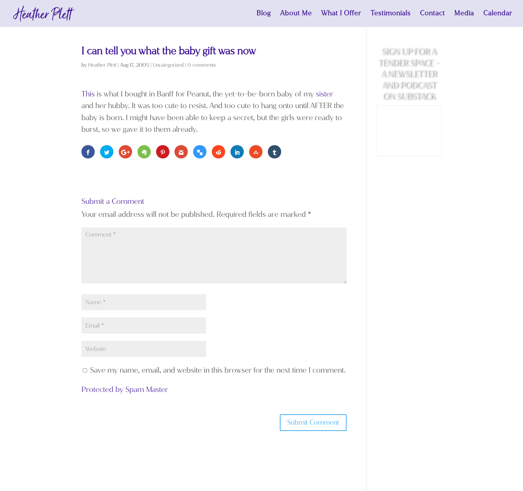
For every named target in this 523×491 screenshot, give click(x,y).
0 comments (201, 65)
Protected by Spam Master (124, 389)
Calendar (497, 14)
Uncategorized (168, 65)
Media (464, 14)
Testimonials (391, 14)
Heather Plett (102, 65)
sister (324, 94)
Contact (432, 14)
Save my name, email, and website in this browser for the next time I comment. (218, 370)
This (88, 94)
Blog (263, 14)
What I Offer (341, 14)
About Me (296, 14)
